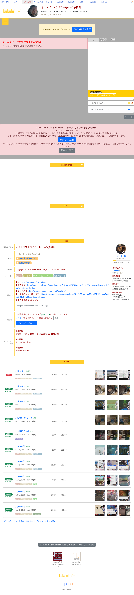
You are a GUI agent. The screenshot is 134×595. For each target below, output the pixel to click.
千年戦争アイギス (26, 378)
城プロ (19, 276)
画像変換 (93, 2)
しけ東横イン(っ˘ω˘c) (23, 418)
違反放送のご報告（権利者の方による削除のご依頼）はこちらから (67, 544)
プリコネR (27, 276)
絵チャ (16, 2)
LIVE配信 (27, 2)
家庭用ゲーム (60, 276)
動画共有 (71, 2)
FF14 (35, 484)
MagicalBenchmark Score (32, 306)
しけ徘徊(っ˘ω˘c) (22, 431)
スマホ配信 (18, 439)
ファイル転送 (38, 2)
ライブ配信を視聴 (82, 29)
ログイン (19, 318)
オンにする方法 (67, 140)
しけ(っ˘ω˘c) (20, 371)
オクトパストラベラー (43, 276)
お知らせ (104, 2)
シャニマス (37, 514)
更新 (56, 318)
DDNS (82, 2)
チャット (49, 2)
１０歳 (53, 14)
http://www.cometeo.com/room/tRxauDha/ (47, 291)
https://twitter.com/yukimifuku (33, 282)
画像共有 (60, 2)
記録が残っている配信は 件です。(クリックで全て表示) (29, 521)
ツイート (129, 117)
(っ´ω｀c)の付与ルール (26, 323)
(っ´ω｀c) (45, 14)
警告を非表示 (67, 150)
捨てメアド (5, 2)
